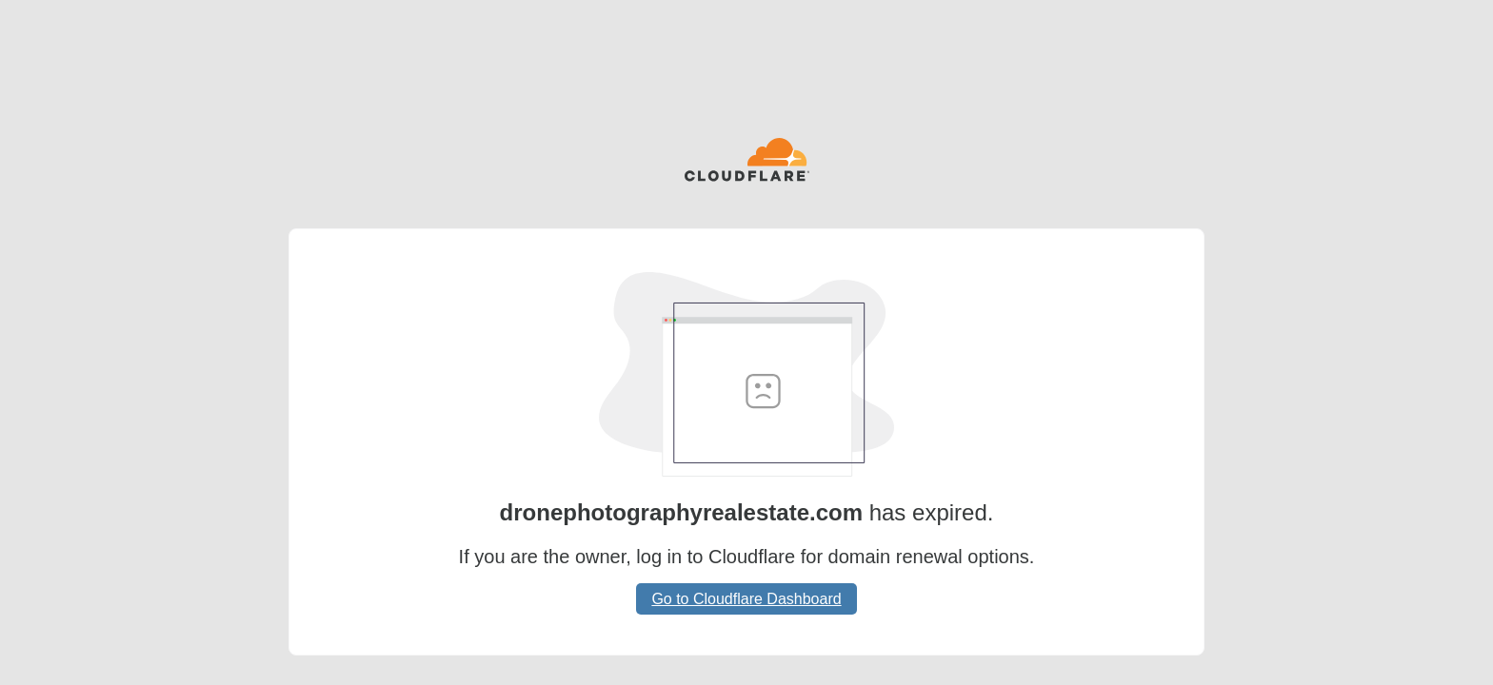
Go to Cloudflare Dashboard (746, 599)
